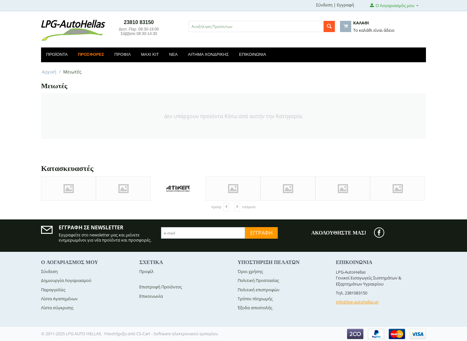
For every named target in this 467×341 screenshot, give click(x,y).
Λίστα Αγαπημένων (59, 299)
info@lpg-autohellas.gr (357, 302)
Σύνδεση (324, 5)
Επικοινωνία (252, 54)
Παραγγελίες (53, 290)
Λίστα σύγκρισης (57, 308)
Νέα (173, 54)
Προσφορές (91, 54)
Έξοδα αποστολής (255, 308)
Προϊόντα (57, 54)
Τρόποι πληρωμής (255, 299)
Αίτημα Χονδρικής (208, 54)
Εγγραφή (345, 5)
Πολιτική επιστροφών (258, 290)
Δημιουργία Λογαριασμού (66, 280)
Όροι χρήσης (250, 271)
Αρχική (49, 72)
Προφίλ (123, 54)
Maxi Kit (150, 54)
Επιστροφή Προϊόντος (160, 287)
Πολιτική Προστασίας (258, 280)
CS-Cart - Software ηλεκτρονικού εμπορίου (177, 334)
